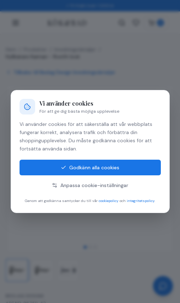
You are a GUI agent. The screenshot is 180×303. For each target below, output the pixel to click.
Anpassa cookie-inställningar (90, 185)
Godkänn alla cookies (90, 167)
